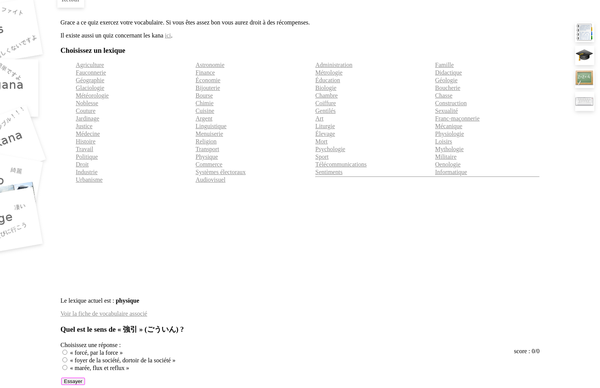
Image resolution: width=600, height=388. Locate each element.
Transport (207, 149)
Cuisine (205, 111)
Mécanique (448, 126)
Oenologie (448, 164)
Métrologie (328, 72)
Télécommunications (341, 164)
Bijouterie (208, 88)
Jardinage (87, 118)
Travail (84, 149)
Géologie (446, 80)
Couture (86, 111)
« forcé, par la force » (96, 352)
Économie (208, 80)
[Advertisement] (300, 237)
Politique (87, 156)
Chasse (443, 95)
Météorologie (92, 95)
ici (168, 35)
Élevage (325, 133)
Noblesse (87, 103)
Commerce (209, 164)
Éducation (327, 80)
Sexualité (446, 111)
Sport (322, 156)
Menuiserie (209, 133)
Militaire (446, 156)
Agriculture (90, 65)
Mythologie (449, 149)
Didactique (448, 72)
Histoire (86, 141)
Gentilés (325, 111)
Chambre (326, 95)
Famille (444, 65)
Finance (205, 72)
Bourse (204, 95)
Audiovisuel (210, 179)
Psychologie (330, 149)
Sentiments (328, 172)
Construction (451, 103)
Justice (84, 126)
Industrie (87, 172)
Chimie (205, 103)
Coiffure (325, 103)
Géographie (90, 80)
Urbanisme (89, 179)
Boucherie (447, 88)
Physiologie (449, 133)
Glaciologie (90, 88)
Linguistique (211, 126)
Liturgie (325, 126)
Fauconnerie (91, 72)
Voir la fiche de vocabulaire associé (103, 313)
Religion (206, 141)
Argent (204, 118)
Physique (207, 156)
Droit (82, 164)
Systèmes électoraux (221, 172)
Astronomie (210, 65)
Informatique (451, 172)
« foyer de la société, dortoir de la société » (122, 360)
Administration (333, 65)
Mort (321, 141)
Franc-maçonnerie (457, 118)
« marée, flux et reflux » (99, 368)
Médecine (88, 133)
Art (319, 118)
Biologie (325, 88)
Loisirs (443, 141)
